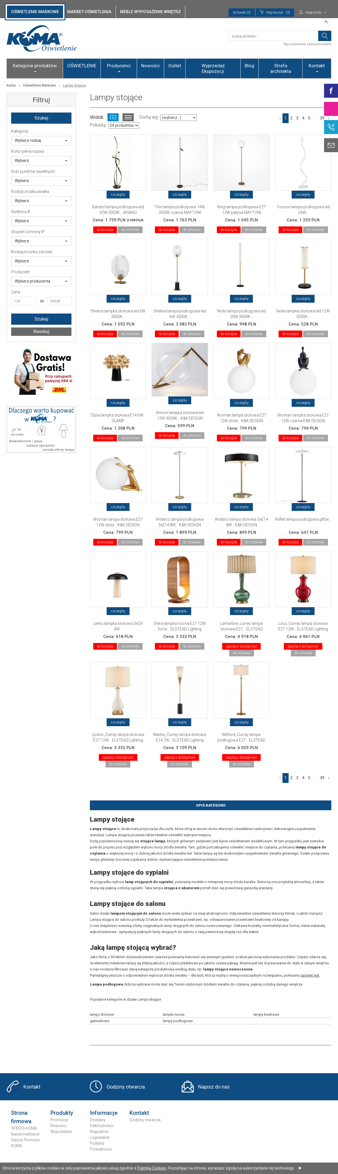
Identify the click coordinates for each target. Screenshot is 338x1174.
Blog (249, 65)
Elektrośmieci (101, 1125)
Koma (11, 85)
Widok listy (128, 117)
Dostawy (98, 1120)
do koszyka (105, 230)
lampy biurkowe (266, 1014)
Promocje (59, 1120)
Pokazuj (98, 125)
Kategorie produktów (35, 67)
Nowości (150, 65)
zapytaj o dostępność (241, 646)
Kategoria (19, 131)
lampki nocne (173, 1014)
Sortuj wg (148, 117)
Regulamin (99, 1131)
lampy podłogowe (178, 1021)
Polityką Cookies (151, 1168)
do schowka (130, 230)
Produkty (62, 1113)
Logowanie (99, 1137)
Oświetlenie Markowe (39, 85)
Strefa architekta (280, 68)
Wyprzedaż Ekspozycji (213, 68)
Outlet (174, 65)
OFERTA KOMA (24, 1128)
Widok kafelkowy (113, 117)
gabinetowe (99, 1021)
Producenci (119, 67)
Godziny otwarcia (126, 1087)
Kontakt (317, 67)
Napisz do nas (214, 1087)
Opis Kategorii (211, 805)
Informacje (104, 1113)
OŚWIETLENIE (81, 65)
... (315, 118)
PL (326, 22)
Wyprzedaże (61, 1131)
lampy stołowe (102, 1014)
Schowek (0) (242, 13)
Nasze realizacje (25, 1134)
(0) (275, 12)
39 (322, 118)
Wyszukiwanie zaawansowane (307, 44)
